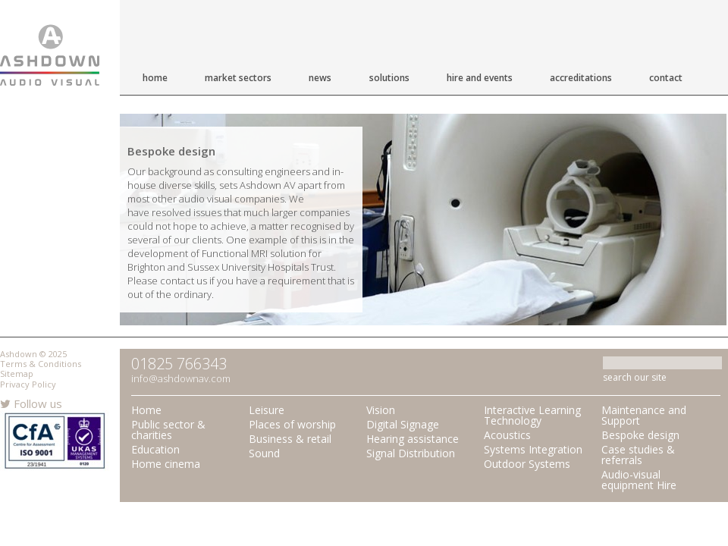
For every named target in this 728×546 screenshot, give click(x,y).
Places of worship (292, 424)
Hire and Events (480, 77)
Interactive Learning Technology (532, 415)
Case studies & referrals (638, 454)
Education (155, 449)
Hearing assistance (412, 438)
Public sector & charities (168, 429)
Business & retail (290, 438)
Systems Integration (533, 449)
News (320, 77)
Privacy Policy (28, 384)
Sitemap (16, 373)
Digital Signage (402, 424)
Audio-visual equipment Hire (638, 479)
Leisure (266, 410)
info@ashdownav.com (181, 378)
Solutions (389, 77)
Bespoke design (640, 435)
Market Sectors (238, 77)
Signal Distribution (410, 453)
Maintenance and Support (643, 415)
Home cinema (165, 464)
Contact (665, 77)
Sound (264, 453)
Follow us (31, 403)
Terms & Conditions (40, 363)
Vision (380, 410)
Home (155, 77)
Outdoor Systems (527, 464)
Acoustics (507, 435)
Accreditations (581, 77)
